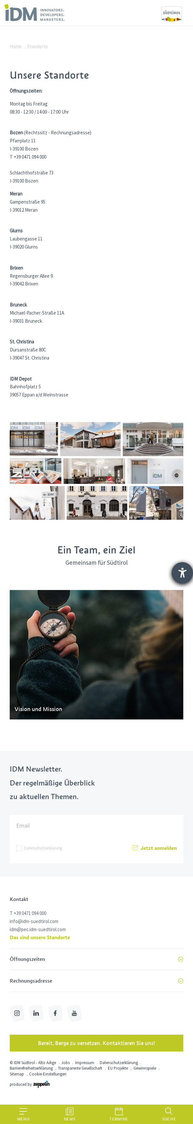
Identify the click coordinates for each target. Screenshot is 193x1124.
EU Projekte (118, 1068)
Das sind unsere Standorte (40, 937)
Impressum (84, 1062)
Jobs (65, 1062)
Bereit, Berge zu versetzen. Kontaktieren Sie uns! (96, 1043)
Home (16, 46)
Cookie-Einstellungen (47, 1074)
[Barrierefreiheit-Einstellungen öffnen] (182, 573)
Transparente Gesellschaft (80, 1068)
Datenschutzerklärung (43, 848)
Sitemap (17, 1074)
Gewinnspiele (144, 1068)
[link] (34, 12)
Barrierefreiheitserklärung (31, 1068)
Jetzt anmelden (154, 848)
